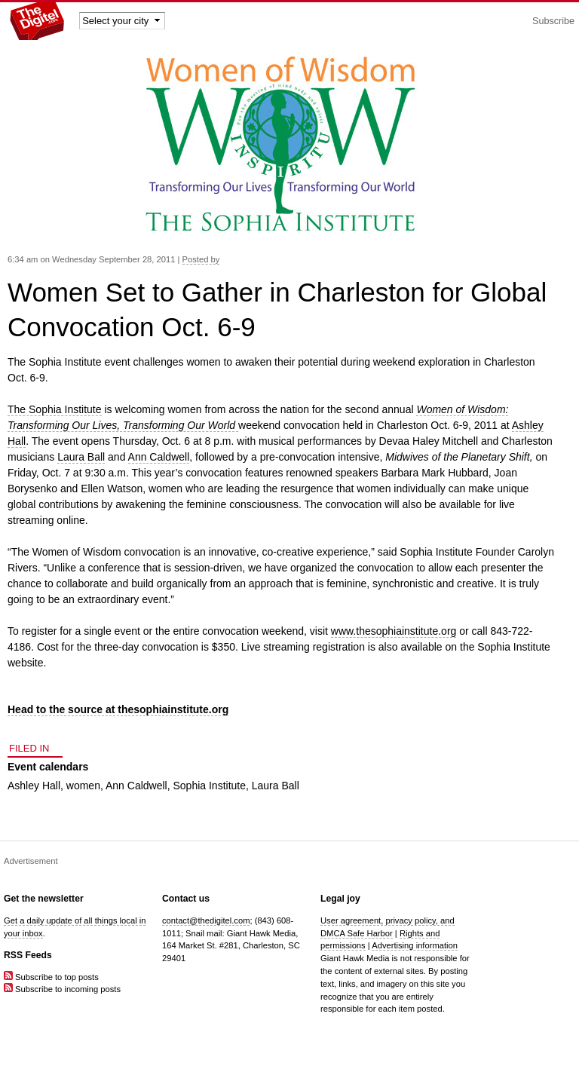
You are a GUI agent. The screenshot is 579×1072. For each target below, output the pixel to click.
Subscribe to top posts (51, 977)
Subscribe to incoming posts (62, 989)
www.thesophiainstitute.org (394, 631)
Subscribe (553, 21)
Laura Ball (81, 457)
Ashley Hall (34, 785)
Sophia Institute (209, 785)
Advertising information (415, 945)
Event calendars (48, 767)
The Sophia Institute (55, 409)
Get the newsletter (44, 898)
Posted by (201, 259)
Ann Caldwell (159, 457)
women (83, 785)
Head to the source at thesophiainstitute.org (118, 709)
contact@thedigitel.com (206, 920)
